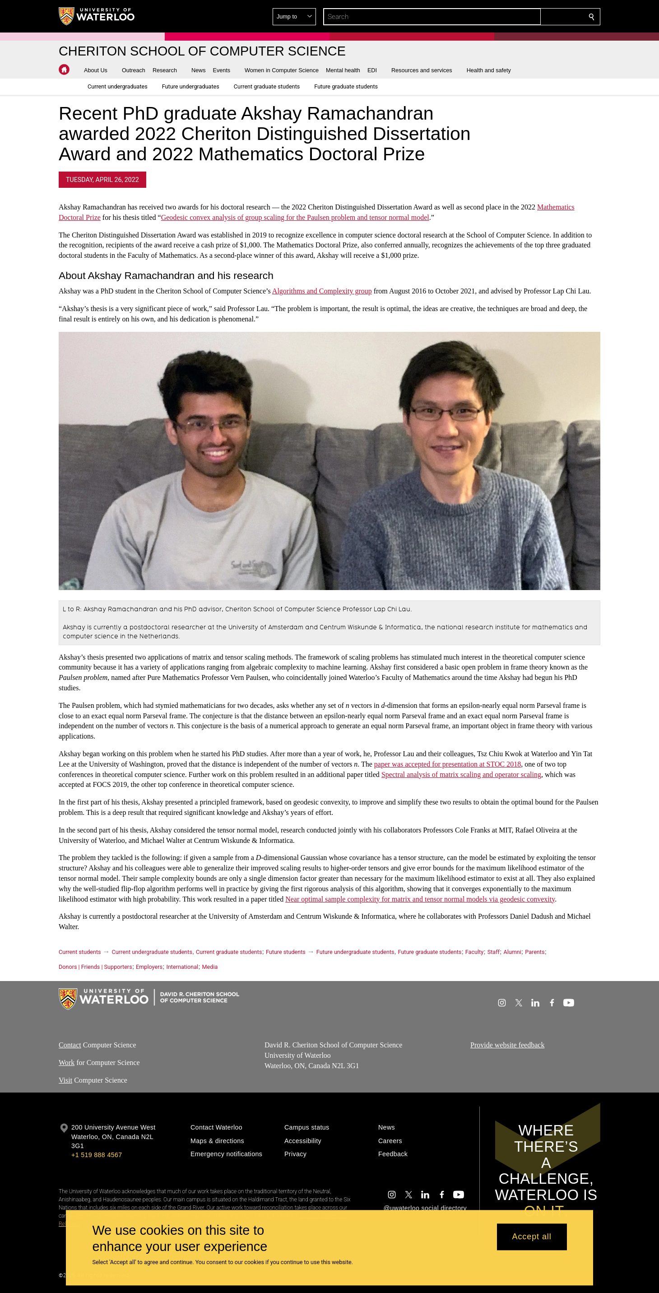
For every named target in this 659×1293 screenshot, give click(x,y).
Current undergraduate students (152, 952)
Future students (286, 952)
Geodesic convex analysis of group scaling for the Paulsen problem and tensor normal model (295, 217)
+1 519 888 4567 (96, 1154)
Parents (534, 952)
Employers (149, 966)
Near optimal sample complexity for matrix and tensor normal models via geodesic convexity (420, 899)
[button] (526, 17)
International (182, 966)
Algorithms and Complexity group (322, 291)
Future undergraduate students (355, 952)
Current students (80, 952)
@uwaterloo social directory (425, 1208)
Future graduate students (430, 952)
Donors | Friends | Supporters (95, 966)
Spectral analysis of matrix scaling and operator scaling (461, 774)
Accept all (532, 1237)
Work (66, 1062)
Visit (65, 1080)
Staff (493, 952)
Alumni (512, 952)
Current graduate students (229, 952)
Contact (70, 1045)
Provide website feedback (507, 1045)
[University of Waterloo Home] (97, 16)
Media (210, 966)
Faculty (474, 952)
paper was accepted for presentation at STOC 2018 (447, 764)
